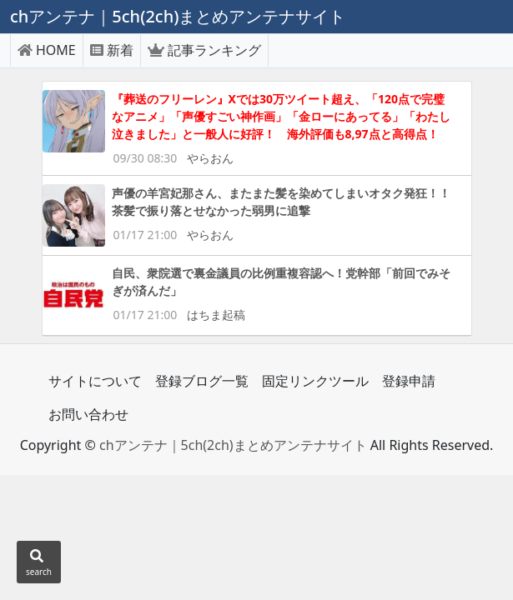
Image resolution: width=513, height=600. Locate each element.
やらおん (210, 158)
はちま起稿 (216, 314)
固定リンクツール (315, 381)
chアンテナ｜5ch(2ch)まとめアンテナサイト (233, 445)
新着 (111, 50)
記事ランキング (204, 50)
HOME (47, 50)
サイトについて (95, 381)
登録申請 (408, 381)
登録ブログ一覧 (202, 381)
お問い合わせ (88, 414)
